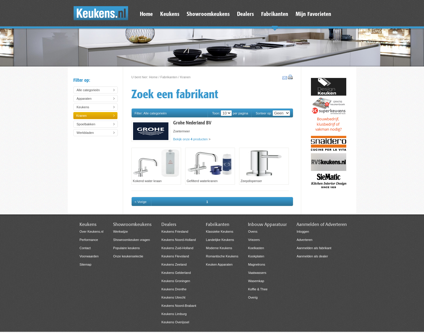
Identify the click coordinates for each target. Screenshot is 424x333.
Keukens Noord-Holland (178, 240)
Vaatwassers (257, 272)
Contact (85, 248)
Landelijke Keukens (220, 240)
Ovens (252, 231)
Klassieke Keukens (219, 231)
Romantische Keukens (222, 256)
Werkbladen (85, 132)
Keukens (83, 107)
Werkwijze (120, 231)
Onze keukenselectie (128, 256)
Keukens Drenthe (173, 289)
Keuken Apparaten (219, 264)
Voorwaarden (89, 256)
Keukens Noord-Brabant (178, 305)
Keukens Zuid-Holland (177, 248)
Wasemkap (256, 281)
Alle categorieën (88, 90)
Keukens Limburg (174, 314)
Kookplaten (256, 256)
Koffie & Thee (257, 289)
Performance (89, 240)
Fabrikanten (168, 77)
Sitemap (85, 264)
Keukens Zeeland (174, 264)
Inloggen (303, 231)
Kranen (81, 115)
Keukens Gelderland (176, 272)
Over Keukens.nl (91, 231)
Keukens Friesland (174, 231)
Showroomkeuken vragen (131, 240)
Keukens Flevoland (175, 256)
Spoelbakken (86, 124)
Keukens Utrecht (173, 297)
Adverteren (304, 240)
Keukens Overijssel (175, 322)
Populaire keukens (126, 248)
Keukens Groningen (175, 281)
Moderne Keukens (219, 248)
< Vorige (141, 202)
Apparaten (84, 98)
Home (153, 77)
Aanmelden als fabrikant (314, 248)
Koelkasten (256, 248)
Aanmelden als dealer (312, 256)
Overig (252, 297)
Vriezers (254, 240)
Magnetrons (256, 264)
